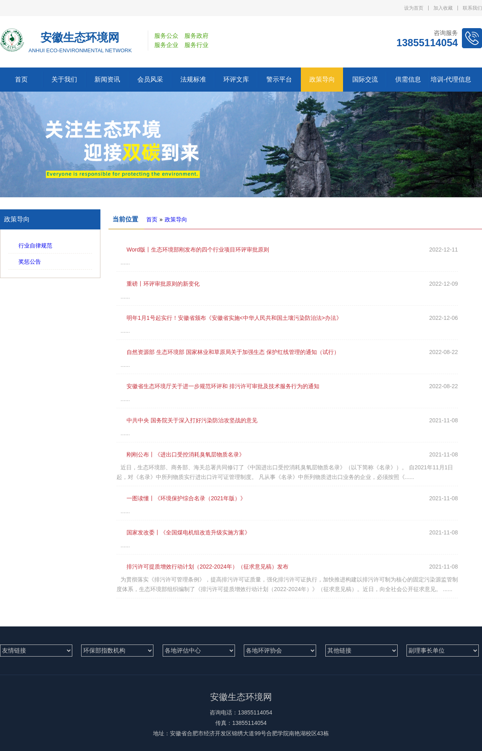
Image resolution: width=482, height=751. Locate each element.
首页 (21, 79)
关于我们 (64, 79)
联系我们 (472, 8)
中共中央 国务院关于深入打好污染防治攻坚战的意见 (186, 420)
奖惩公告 (24, 262)
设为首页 (413, 8)
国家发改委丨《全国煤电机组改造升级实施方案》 (183, 532)
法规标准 (193, 79)
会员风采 (150, 79)
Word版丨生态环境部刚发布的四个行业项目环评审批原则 (192, 250)
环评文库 (236, 79)
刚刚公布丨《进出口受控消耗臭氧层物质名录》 (180, 454)
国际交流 (365, 79)
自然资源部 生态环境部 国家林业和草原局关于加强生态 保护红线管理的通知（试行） (227, 352)
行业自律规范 (30, 245)
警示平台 (279, 79)
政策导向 (322, 79)
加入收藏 (443, 8)
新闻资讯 (107, 79)
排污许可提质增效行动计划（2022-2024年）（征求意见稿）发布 (202, 567)
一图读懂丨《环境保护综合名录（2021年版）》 (181, 498)
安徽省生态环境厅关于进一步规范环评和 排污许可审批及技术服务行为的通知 (217, 386)
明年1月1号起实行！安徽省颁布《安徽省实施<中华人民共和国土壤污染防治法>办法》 (229, 318)
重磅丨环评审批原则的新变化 (158, 284)
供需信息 (408, 79)
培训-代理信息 (451, 79)
